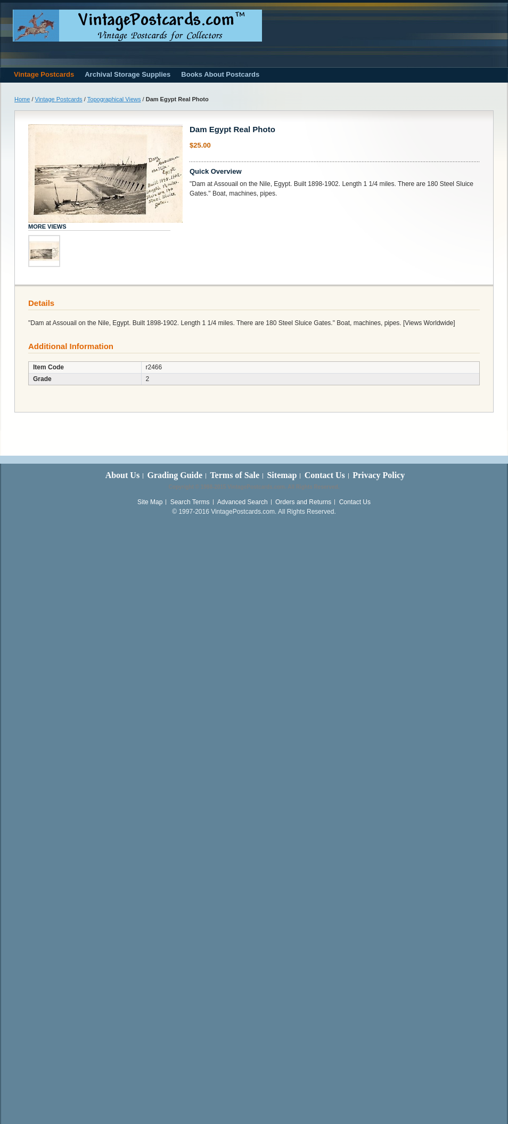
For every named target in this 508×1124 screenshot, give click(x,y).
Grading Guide (174, 475)
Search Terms (190, 502)
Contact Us (325, 475)
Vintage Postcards (59, 99)
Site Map (149, 502)
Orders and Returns (303, 502)
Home (22, 99)
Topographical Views (114, 99)
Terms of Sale (234, 475)
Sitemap (282, 475)
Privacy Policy (379, 475)
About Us (122, 475)
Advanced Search (242, 502)
